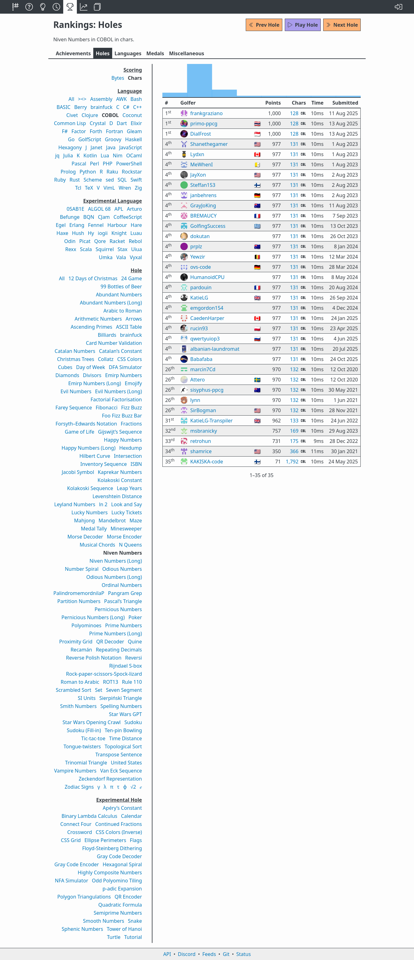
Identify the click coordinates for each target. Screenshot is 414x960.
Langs (128, 53)
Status (243, 954)
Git (226, 954)
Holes (103, 53)
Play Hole (303, 24)
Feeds (209, 954)
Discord (187, 954)
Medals (155, 53)
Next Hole (342, 24)
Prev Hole (264, 24)
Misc (186, 53)
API (167, 954)
